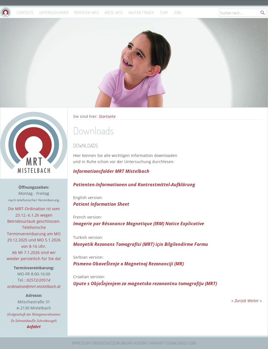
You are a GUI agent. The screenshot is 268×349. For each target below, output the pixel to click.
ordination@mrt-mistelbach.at (34, 286)
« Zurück (238, 300)
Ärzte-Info (113, 12)
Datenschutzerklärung (112, 343)
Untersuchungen (53, 12)
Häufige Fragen (141, 12)
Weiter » (254, 300)
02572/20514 (38, 280)
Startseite (25, 12)
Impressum (81, 343)
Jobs (177, 12)
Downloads (176, 343)
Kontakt (141, 343)
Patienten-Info (86, 12)
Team (164, 12)
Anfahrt (157, 343)
